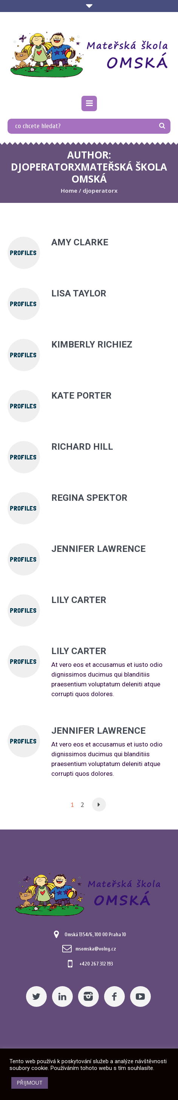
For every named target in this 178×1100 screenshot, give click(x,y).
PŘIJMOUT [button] (30, 1082)
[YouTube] (140, 996)
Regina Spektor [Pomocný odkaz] (89, 498)
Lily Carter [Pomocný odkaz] (78, 600)
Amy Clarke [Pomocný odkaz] (79, 242)
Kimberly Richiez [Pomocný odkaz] (91, 344)
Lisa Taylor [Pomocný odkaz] (78, 293)
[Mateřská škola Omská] (89, 54)
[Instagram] (88, 996)
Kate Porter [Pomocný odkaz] (81, 395)
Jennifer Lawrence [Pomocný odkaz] (98, 549)
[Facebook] (114, 996)
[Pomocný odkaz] (89, 103)
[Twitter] (36, 996)
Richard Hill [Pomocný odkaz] (82, 446)
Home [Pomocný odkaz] (69, 190)
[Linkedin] (62, 996)
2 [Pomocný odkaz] (82, 804)
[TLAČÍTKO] (161, 126)
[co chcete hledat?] (89, 126)
